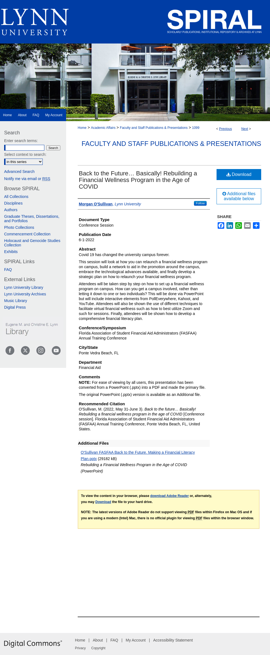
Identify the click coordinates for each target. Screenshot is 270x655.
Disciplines (13, 203)
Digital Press (15, 307)
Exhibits (11, 251)
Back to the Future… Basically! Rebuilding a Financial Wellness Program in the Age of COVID (138, 180)
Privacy (80, 648)
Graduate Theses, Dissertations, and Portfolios (32, 218)
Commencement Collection (27, 234)
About (98, 640)
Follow (200, 203)
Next (244, 129)
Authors (10, 210)
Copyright (98, 648)
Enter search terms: (21, 140)
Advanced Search (19, 171)
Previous (225, 129)
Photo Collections (19, 227)
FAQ (8, 269)
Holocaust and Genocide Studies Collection (32, 242)
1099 (195, 128)
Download (239, 174)
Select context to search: (25, 154)
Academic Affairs (103, 128)
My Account (135, 640)
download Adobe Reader (169, 496)
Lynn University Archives (25, 294)
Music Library (15, 300)
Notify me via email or (27, 178)
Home (82, 128)
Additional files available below (239, 196)
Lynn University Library (23, 287)
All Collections (16, 196)
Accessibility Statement (173, 640)
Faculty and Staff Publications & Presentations (154, 128)
